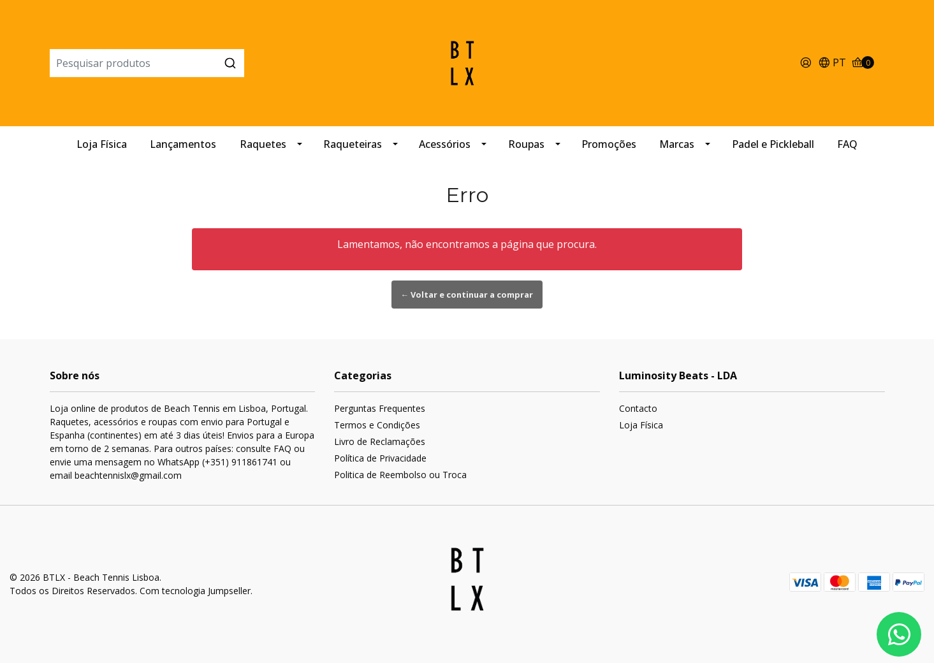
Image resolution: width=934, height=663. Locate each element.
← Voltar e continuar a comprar (467, 294)
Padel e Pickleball (773, 144)
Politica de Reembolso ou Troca (400, 475)
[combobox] (189, 63)
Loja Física (102, 144)
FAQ (847, 144)
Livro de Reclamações (379, 441)
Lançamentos (183, 144)
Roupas (526, 144)
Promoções (608, 144)
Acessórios (445, 144)
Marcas (676, 144)
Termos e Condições (377, 425)
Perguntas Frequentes (379, 408)
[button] (832, 63)
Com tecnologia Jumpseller (195, 591)
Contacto (638, 408)
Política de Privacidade (380, 458)
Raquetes (263, 144)
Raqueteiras (352, 144)
